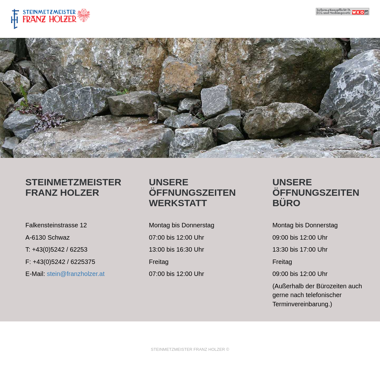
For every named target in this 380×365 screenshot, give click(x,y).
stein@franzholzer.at (76, 273)
